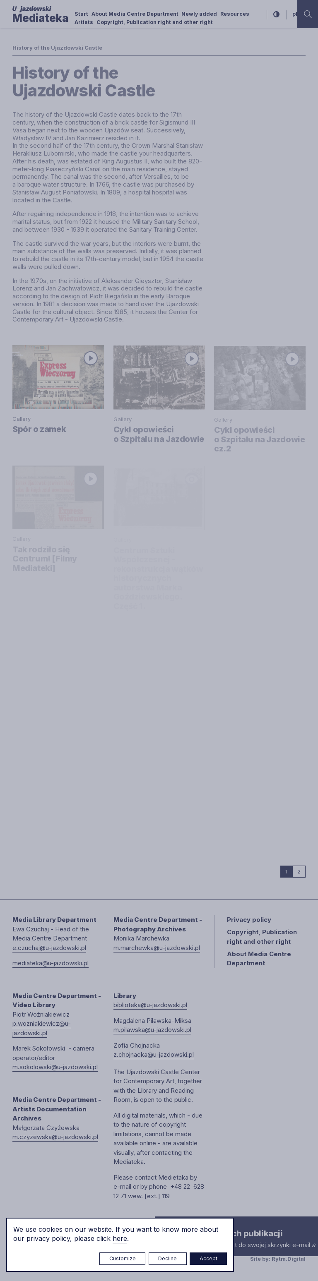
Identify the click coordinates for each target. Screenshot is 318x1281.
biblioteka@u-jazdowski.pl (150, 1005)
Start (81, 14)
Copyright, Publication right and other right (154, 22)
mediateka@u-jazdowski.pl (50, 963)
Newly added (199, 14)
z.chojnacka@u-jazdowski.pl (153, 1054)
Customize (122, 1258)
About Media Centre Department (135, 14)
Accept (208, 1258)
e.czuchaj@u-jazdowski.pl (49, 948)
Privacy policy (249, 920)
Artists (84, 22)
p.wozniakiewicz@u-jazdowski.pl (41, 1028)
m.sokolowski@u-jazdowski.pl (55, 1067)
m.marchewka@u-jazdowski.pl (156, 948)
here (120, 1238)
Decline (167, 1258)
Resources (234, 14)
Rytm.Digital (289, 1258)
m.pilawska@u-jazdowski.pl (152, 1030)
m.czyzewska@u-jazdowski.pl (55, 1137)
